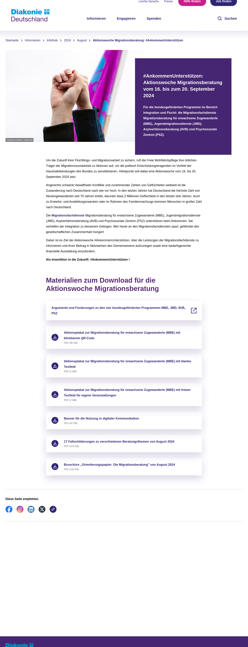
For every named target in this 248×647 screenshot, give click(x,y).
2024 (67, 40)
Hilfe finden (192, 7)
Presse (168, 7)
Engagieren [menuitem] (126, 24)
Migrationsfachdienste (68, 215)
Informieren (32, 40)
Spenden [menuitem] (154, 24)
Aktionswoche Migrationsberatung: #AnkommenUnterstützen (138, 40)
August (82, 40)
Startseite (12, 40)
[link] (9, 511)
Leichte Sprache (149, 7)
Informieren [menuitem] (96, 24)
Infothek (52, 40)
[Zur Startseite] (30, 15)
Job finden (223, 7)
